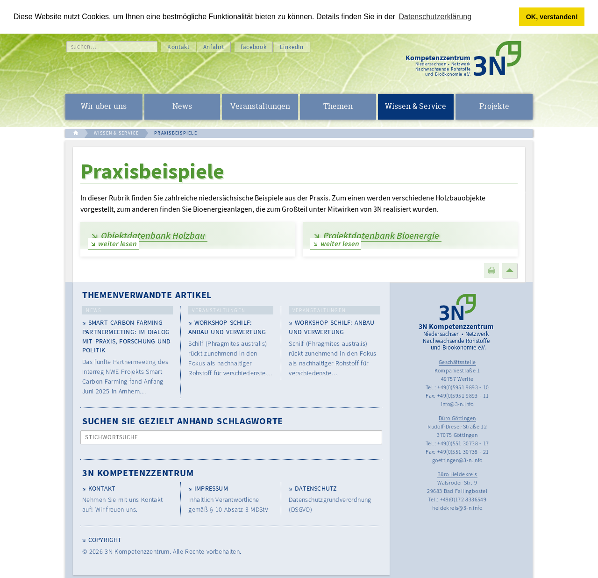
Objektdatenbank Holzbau (153, 235)
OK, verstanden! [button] (552, 17)
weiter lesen (117, 243)
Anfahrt (214, 47)
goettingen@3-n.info (457, 460)
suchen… (84, 46)
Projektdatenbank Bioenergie (381, 235)
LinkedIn (291, 47)
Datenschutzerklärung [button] (435, 17)
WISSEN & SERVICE (116, 133)
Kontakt (178, 47)
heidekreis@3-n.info (457, 507)
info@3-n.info (457, 403)
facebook (253, 47)
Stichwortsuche (112, 437)
